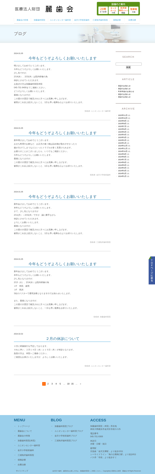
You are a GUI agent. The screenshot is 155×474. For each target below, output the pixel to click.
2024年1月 (122, 176)
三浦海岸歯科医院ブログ (66, 440)
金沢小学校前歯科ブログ (66, 436)
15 (72, 384)
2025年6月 (122, 129)
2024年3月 (122, 171)
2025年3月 (122, 137)
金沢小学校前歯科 (26, 450)
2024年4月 (122, 168)
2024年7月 (122, 160)
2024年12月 (122, 146)
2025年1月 (122, 143)
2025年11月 (122, 115)
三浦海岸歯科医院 (26, 455)
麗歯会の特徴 (24, 436)
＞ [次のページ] (81, 384)
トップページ (24, 426)
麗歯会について (25, 431)
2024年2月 (122, 173)
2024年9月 (122, 154)
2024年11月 (122, 148)
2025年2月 (122, 140)
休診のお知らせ (124, 86)
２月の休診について (63, 339)
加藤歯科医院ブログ (64, 426)
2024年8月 (122, 157)
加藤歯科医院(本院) (26, 440)
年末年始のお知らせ (126, 91)
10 (68, 384)
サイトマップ (22, 471)
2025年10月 (122, 118)
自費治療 (22, 465)
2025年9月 (122, 121)
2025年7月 (122, 126)
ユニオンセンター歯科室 (29, 445)
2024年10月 (122, 151)
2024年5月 (122, 165)
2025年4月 (122, 135)
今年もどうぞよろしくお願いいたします (63, 58)
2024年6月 (122, 162)
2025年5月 (122, 132)
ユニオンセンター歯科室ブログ (69, 431)
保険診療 (22, 460)
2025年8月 (122, 124)
